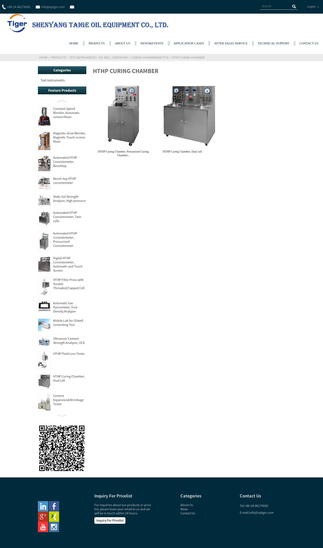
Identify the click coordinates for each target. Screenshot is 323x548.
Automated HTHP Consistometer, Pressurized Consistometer (65, 239)
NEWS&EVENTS (152, 43)
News (184, 509)
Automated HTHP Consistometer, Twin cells (67, 217)
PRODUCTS (97, 43)
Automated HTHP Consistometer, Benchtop (65, 161)
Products (58, 57)
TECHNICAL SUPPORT (273, 43)
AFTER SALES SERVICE (230, 43)
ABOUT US (122, 43)
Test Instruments (82, 57)
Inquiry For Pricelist (109, 520)
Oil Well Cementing (113, 57)
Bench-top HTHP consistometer (64, 180)
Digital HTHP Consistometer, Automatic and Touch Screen (68, 264)
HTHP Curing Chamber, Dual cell (182, 151)
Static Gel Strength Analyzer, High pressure (69, 198)
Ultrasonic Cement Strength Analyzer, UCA (69, 340)
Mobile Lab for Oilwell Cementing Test (68, 322)
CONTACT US (309, 43)
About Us (186, 505)
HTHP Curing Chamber (187, 57)
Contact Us (187, 513)
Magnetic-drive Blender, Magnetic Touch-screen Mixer (69, 137)
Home (43, 57)
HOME (73, 43)
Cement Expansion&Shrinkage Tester (68, 400)
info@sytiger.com (261, 512)
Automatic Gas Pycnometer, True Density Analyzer (65, 307)
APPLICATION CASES (189, 43)
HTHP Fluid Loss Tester (69, 354)
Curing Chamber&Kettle (149, 57)
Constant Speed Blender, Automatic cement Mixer (66, 113)
